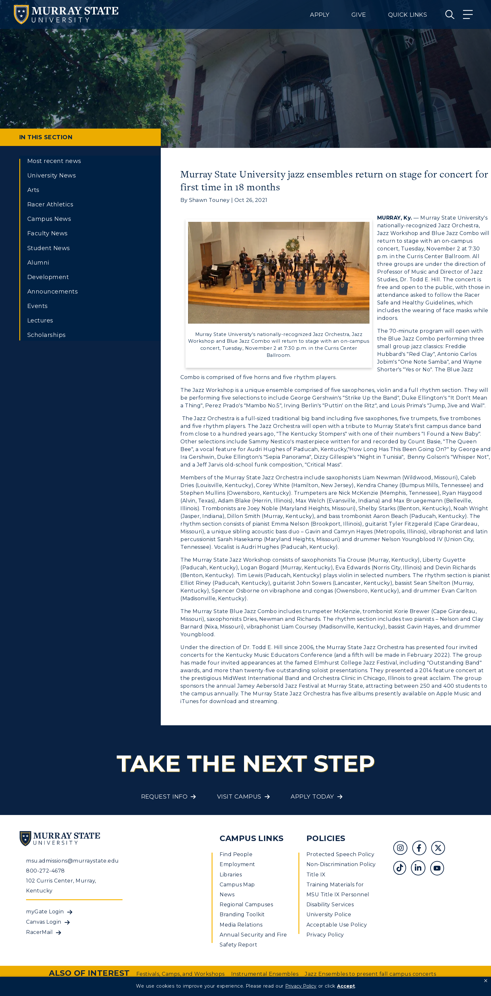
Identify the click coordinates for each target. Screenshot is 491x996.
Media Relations (241, 925)
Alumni (38, 262)
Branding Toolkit (242, 914)
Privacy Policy (325, 935)
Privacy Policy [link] (300, 986)
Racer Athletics (50, 204)
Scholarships (46, 335)
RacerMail (39, 932)
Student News (48, 248)
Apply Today (312, 796)
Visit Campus (239, 796)
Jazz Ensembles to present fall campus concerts (370, 974)
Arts (33, 190)
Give (358, 14)
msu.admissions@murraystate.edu (72, 861)
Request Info (164, 796)
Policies (325, 838)
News (227, 895)
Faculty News (47, 233)
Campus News (49, 218)
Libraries (231, 875)
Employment (237, 864)
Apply (319, 14)
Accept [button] (346, 986)
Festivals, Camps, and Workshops (180, 974)
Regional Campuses (246, 904)
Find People (236, 854)
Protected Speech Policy (340, 854)
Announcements (52, 291)
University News (51, 175)
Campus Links (252, 838)
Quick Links (407, 14)
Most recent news (54, 161)
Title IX (316, 875)
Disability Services (330, 904)
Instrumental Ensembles (265, 974)
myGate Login (45, 912)
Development (48, 277)
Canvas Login (43, 922)
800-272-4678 (45, 871)
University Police (328, 914)
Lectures (40, 320)
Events (37, 306)
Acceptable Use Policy (336, 925)
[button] (486, 981)
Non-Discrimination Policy (341, 864)
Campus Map (237, 885)
